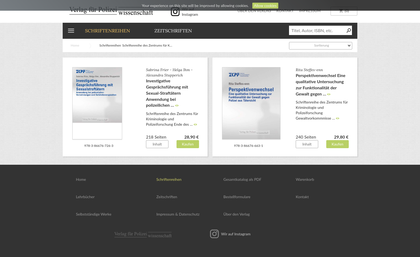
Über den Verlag (236, 214)
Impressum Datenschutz (178, 214)
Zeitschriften (173, 31)
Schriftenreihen (107, 31)
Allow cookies (265, 5)
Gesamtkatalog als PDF (242, 179)
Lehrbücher (85, 196)
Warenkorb (305, 179)
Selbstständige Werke (93, 214)
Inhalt (157, 144)
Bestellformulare (236, 196)
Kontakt (302, 196)
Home (75, 45)
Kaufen (188, 144)
